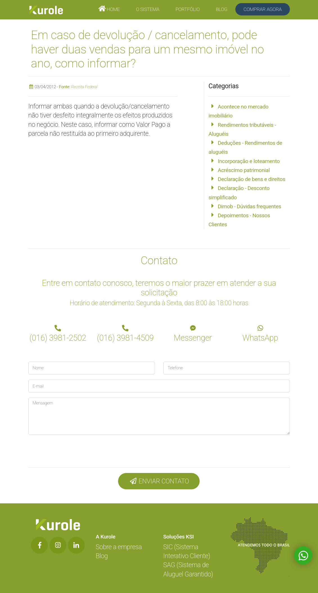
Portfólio (187, 9)
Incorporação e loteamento (249, 161)
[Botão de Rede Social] (39, 545)
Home (112, 9)
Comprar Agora (262, 9)
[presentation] (66, 450)
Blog (221, 9)
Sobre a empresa (119, 547)
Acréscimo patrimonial (244, 170)
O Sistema (147, 9)
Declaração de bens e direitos (251, 179)
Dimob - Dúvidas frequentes (249, 206)
